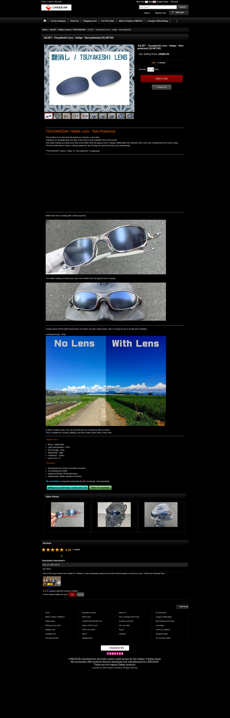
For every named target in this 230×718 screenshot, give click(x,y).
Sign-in (147, 13)
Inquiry (121, 630)
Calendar (122, 634)
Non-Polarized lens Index (165, 621)
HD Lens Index (124, 625)
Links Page (160, 625)
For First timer (161, 613)
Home (47, 613)
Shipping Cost (87, 638)
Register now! (160, 13)
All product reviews (89, 613)
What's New (86, 617)
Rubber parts (50, 621)
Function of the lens (126, 621)
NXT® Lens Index (88, 630)
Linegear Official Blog (164, 617)
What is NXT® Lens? (90, 625)
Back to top (184, 606)
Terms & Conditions (163, 630)
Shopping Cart (50, 634)
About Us (122, 613)
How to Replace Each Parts (129, 617)
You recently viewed (163, 638)
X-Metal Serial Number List (92, 621)
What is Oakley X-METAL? (55, 617)
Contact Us (161, 87)
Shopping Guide (162, 634)
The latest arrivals (51, 638)
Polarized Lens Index (53, 625)
